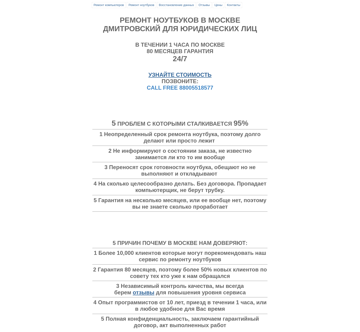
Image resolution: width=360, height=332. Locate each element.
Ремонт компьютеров (109, 5)
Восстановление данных (176, 5)
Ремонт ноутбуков (141, 5)
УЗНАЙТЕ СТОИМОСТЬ (179, 75)
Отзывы (204, 5)
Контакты (233, 5)
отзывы (144, 292)
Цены (218, 5)
